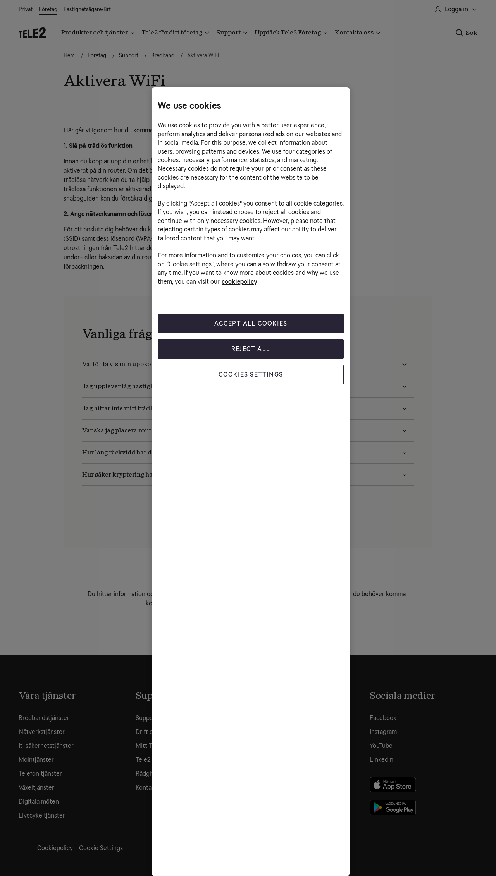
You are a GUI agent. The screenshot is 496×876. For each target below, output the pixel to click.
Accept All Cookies (251, 323)
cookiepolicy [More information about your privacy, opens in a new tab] (239, 281)
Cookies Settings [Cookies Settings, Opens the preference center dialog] (251, 374)
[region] (251, 481)
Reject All (250, 349)
